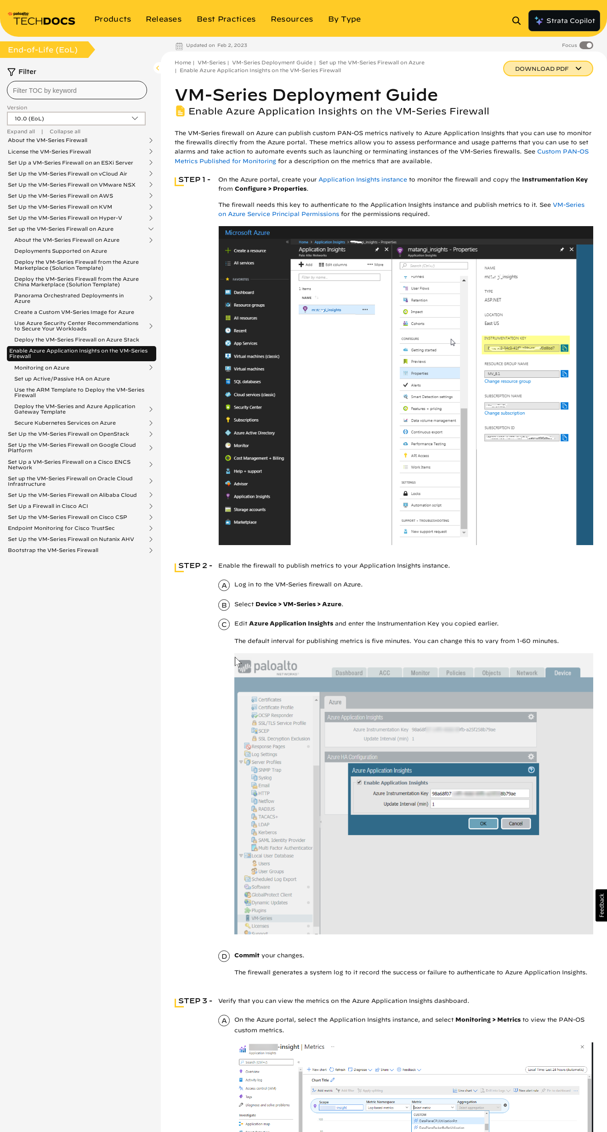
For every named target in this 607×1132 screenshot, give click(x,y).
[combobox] (77, 90)
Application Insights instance (362, 179)
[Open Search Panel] (519, 21)
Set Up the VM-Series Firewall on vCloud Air (67, 173)
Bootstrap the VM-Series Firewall (53, 550)
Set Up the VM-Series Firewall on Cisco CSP (67, 517)
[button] (601, 905)
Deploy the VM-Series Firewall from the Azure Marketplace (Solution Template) (76, 264)
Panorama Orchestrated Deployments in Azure (69, 298)
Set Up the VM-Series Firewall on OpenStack (68, 434)
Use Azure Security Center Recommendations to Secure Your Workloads (76, 325)
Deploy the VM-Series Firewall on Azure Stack (76, 339)
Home (183, 62)
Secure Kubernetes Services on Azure (65, 423)
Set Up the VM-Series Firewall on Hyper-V (65, 218)
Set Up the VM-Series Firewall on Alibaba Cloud (72, 495)
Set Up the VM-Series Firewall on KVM (60, 207)
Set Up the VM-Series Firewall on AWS (60, 196)
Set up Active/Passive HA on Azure (62, 378)
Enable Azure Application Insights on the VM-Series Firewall (78, 353)
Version (17, 107)
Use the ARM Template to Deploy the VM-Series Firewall (79, 392)
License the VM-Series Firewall (49, 151)
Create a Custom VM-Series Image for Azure (74, 312)
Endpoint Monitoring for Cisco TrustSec (61, 528)
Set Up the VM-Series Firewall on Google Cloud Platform (72, 447)
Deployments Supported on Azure (60, 251)
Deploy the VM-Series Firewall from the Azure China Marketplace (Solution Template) (76, 281)
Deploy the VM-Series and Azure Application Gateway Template (74, 409)
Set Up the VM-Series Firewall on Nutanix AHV (71, 539)
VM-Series (212, 62)
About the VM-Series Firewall (47, 140)
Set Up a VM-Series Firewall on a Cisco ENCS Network (69, 464)
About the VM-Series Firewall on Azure (66, 240)
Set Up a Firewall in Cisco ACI (48, 506)
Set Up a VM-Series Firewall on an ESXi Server (70, 162)
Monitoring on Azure (41, 367)
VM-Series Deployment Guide (272, 62)
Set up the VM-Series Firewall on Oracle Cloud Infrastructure (70, 481)
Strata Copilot (564, 20)
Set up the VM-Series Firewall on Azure (60, 229)
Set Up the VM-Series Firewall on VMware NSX (72, 185)
